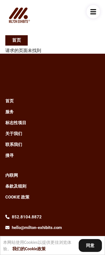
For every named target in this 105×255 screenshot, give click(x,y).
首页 (16, 40)
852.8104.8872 (27, 216)
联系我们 (13, 144)
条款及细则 (15, 186)
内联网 (11, 175)
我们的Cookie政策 (29, 248)
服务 (9, 111)
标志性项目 (15, 122)
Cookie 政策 (17, 197)
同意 (90, 245)
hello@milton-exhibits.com (37, 227)
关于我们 (13, 133)
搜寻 (9, 155)
